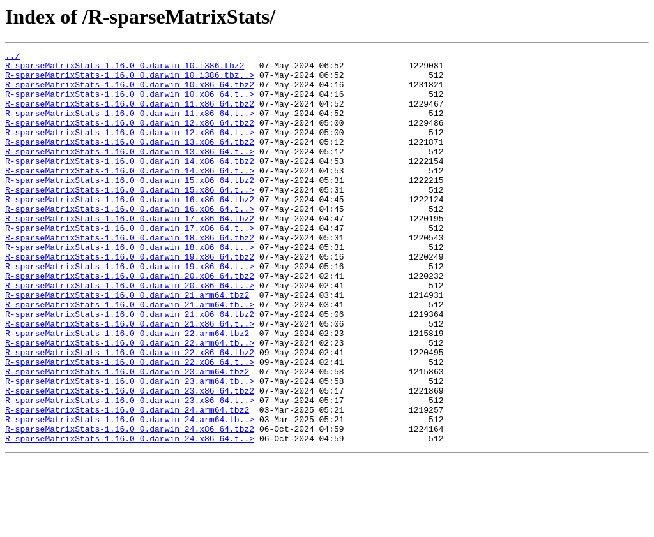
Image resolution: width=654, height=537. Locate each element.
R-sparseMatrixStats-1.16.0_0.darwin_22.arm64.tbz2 (127, 390)
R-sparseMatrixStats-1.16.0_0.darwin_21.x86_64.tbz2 (129, 367)
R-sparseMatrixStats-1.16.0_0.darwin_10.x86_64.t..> (129, 103)
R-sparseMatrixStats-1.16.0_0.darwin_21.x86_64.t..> (129, 379)
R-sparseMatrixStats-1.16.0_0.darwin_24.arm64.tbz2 (127, 482)
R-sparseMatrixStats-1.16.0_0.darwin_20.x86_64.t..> (129, 333)
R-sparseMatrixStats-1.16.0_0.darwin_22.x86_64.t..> (129, 424)
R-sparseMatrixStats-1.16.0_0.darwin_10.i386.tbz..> (129, 80)
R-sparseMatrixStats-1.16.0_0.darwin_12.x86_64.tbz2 (129, 137)
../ (12, 57)
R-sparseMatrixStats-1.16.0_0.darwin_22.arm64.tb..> (129, 402)
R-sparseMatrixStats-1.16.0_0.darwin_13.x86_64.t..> (129, 172)
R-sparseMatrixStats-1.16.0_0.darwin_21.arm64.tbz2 (127, 344)
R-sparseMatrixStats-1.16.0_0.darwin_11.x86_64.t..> (129, 126)
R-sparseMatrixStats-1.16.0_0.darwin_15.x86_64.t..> (129, 218)
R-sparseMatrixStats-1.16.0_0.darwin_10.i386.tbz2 (124, 69)
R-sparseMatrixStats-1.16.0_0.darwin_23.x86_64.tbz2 (129, 459)
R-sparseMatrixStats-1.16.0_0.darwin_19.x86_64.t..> (129, 310)
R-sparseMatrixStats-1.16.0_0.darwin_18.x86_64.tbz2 (129, 275)
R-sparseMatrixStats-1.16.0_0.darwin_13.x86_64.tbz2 (129, 160)
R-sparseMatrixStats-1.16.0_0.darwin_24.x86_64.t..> (129, 516)
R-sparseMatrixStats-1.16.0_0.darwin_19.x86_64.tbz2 (129, 298)
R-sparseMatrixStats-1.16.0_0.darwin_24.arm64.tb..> (129, 493)
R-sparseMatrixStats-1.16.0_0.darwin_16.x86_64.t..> (129, 241)
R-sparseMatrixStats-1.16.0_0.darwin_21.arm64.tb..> (129, 356)
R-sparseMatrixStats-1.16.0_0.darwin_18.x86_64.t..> (129, 287)
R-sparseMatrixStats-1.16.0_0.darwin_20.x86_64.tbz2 (129, 321)
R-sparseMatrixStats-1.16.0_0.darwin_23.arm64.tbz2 (127, 436)
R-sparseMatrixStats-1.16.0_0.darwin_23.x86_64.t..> (129, 470)
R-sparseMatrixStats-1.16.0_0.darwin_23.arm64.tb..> (129, 447)
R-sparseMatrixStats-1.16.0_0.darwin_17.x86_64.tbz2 (129, 252)
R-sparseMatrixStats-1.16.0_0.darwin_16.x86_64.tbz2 (129, 229)
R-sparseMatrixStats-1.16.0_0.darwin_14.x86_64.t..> (129, 195)
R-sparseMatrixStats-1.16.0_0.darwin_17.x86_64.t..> (129, 264)
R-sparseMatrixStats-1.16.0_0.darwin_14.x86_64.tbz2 (129, 183)
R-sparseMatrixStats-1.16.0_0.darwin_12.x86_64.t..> (129, 149)
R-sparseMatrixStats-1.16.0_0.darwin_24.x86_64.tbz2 (129, 505)
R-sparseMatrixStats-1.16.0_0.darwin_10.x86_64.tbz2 (129, 92)
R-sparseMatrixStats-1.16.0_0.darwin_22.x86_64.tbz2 (129, 413)
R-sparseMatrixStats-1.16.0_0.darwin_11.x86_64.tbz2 (129, 115)
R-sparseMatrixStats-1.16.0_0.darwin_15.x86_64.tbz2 (129, 206)
